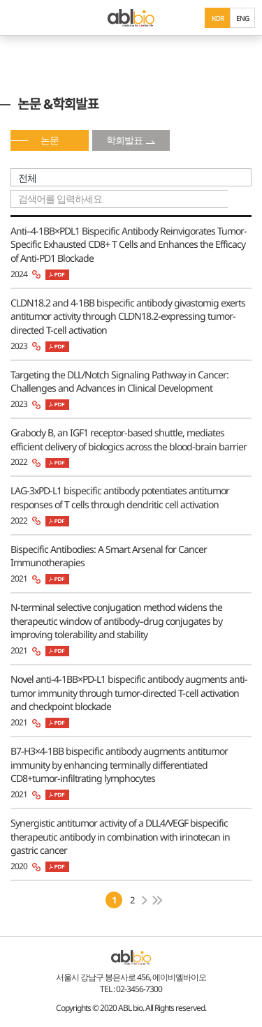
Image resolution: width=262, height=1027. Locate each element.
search (240, 199)
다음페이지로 (144, 900)
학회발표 (124, 140)
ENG (242, 18)
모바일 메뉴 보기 (17, 17)
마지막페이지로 (157, 900)
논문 (50, 140)
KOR (218, 18)
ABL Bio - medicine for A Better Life (131, 18)
